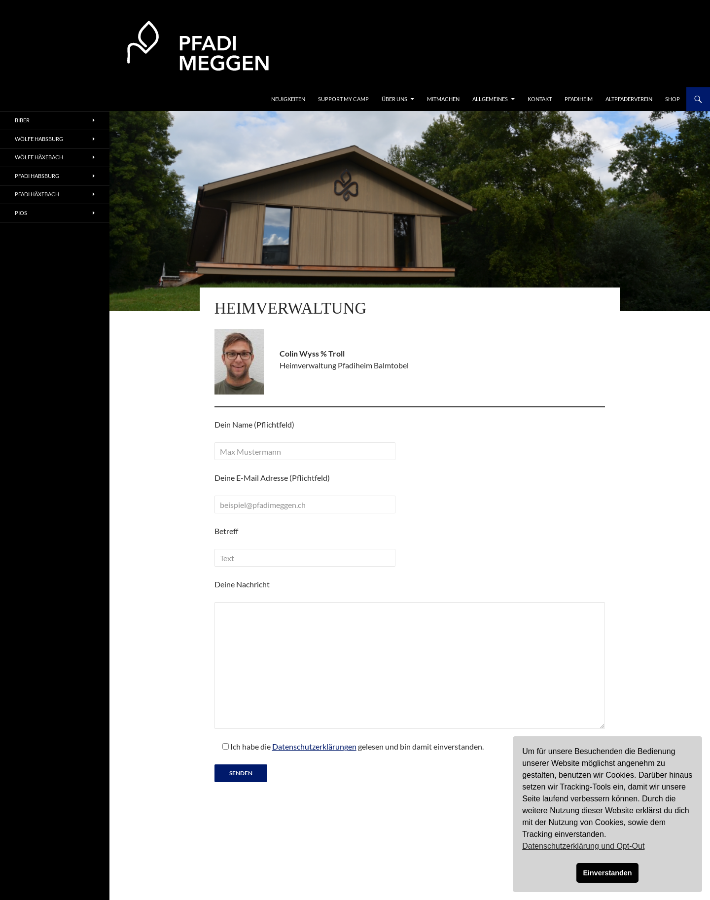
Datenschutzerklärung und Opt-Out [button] (583, 846)
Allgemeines (490, 99)
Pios (21, 213)
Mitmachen (443, 99)
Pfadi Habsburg (37, 176)
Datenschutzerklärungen (314, 746)
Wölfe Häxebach (39, 157)
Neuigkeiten (288, 99)
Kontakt (540, 99)
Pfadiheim (579, 99)
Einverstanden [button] (607, 873)
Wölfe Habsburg (39, 139)
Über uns (394, 99)
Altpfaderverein (628, 99)
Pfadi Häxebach (37, 194)
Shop (672, 99)
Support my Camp (343, 99)
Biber (22, 120)
